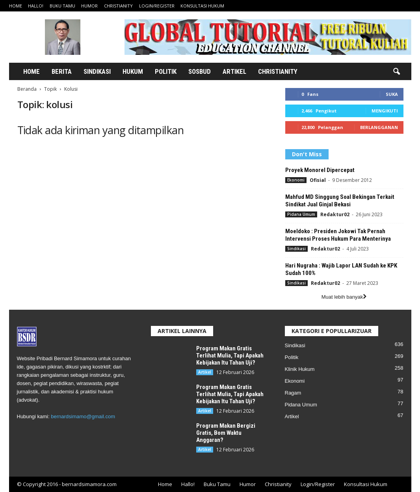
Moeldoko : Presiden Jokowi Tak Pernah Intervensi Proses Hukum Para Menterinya (338, 235)
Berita (62, 71)
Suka (392, 94)
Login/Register (157, 6)
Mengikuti (385, 111)
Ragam (293, 393)
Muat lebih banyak (344, 297)
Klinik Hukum (300, 369)
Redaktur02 (334, 214)
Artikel (234, 71)
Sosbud (199, 71)
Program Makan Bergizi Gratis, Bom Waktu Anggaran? (225, 432)
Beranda (27, 89)
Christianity (118, 6)
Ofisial (318, 180)
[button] (396, 71)
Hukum (133, 71)
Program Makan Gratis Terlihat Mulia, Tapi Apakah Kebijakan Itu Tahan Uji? (230, 355)
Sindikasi (97, 71)
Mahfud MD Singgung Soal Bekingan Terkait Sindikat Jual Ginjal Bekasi (339, 200)
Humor (89, 6)
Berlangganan (379, 127)
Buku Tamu (62, 6)
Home (15, 6)
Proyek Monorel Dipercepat (320, 170)
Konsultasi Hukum (202, 6)
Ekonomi (296, 180)
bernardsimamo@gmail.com (83, 416)
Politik (166, 71)
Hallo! (35, 6)
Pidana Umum (301, 214)
